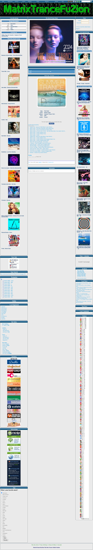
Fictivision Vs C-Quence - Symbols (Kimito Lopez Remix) (42, 149)
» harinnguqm (4, 310)
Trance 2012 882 (8, 290)
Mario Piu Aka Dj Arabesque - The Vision (39, 141)
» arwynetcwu (4, 316)
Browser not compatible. (14, 137)
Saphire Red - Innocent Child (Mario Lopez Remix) (41, 127)
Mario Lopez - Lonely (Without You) (38, 132)
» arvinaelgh (3, 312)
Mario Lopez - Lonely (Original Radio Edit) (39, 140)
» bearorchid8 (4, 309)
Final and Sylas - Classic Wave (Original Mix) (40, 144)
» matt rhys (3, 313)
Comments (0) (50, 162)
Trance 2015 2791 (8, 295)
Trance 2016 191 (8, 297)
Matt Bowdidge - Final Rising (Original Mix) (39, 145)
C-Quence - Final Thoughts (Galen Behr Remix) (40, 143)
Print (29, 162)
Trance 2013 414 (8, 292)
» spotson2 (3, 318)
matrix (5, 325)
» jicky (2, 314)
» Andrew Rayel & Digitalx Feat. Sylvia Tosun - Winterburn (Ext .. (84, 288)
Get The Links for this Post (33, 124)
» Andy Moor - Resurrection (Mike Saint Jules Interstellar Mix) (84, 290)
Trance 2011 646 (8, 288)
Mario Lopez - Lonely (34, 135)
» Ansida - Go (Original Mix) (81, 293)
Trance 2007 (56, 75)
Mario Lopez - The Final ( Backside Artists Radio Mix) (42, 128)
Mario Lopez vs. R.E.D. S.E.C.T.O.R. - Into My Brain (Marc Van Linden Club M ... (48, 131)
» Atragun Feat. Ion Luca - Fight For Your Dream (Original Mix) (83, 297)
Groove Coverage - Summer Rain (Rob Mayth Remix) (41, 147)
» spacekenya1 (4, 308)
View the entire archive (81, 278)
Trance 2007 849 (8, 282)
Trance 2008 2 (7, 284)
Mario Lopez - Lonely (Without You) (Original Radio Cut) (42, 139)
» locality (3, 317)
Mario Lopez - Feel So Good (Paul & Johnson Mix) (41, 129)
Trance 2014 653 (8, 293)
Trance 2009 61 (8, 285)
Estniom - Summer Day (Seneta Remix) (38, 152)
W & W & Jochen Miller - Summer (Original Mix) (41, 151)
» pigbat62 (3, 306)
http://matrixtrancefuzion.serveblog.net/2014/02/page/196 (13, 274)
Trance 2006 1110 (8, 280)
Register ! (78, 28)
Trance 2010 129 (8, 287)
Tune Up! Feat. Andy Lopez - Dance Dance (39, 148)
